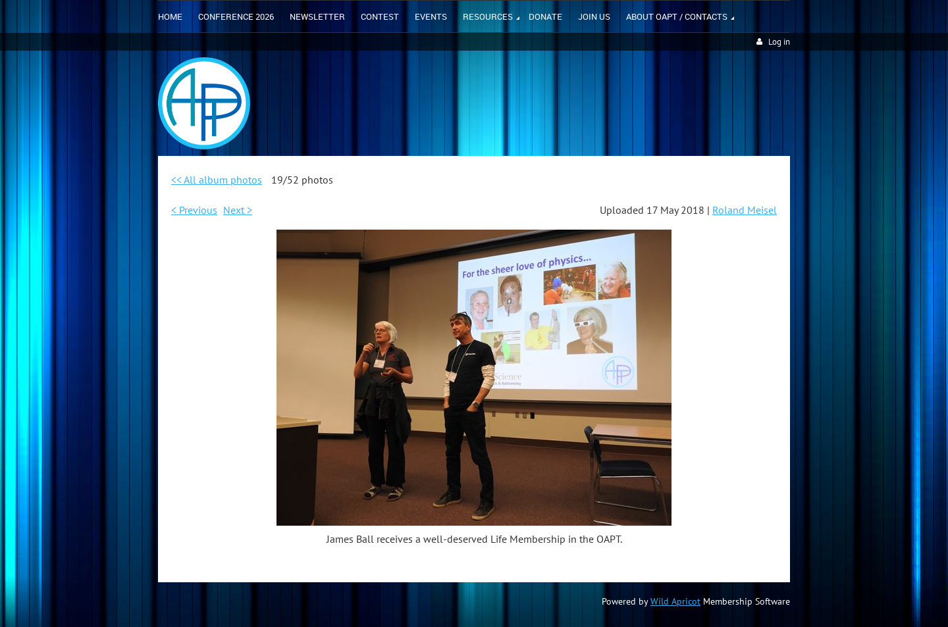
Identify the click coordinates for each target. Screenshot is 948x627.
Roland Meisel (744, 209)
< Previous (194, 209)
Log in (779, 41)
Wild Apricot (675, 601)
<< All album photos (216, 179)
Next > (237, 209)
